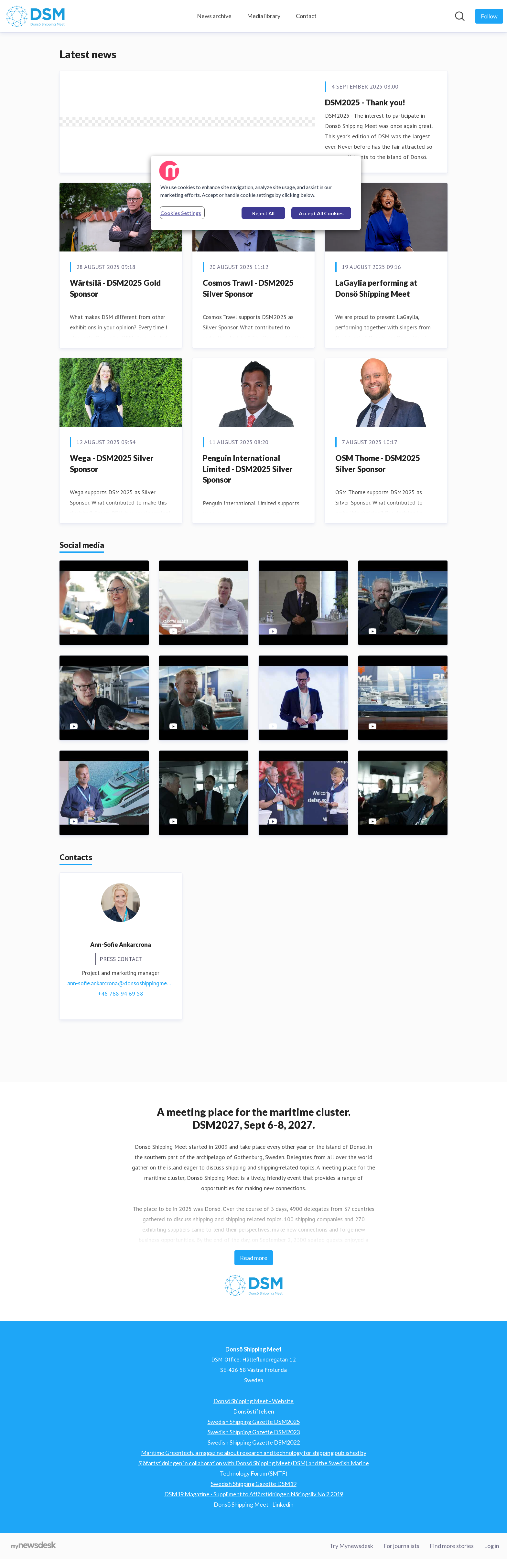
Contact (306, 15)
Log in (491, 1545)
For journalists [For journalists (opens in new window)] (401, 1545)
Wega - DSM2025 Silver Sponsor (112, 505)
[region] (256, 193)
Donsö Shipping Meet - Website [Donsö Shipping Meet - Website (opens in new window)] (253, 1400)
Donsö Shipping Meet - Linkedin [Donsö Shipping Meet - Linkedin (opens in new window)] (254, 1504)
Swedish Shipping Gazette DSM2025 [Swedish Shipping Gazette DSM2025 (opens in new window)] (254, 1421)
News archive (214, 15)
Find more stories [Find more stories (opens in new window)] (452, 1545)
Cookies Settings (180, 213)
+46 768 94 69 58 (120, 1035)
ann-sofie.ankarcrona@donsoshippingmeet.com (120, 1025)
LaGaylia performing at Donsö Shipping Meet (376, 330)
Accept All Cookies (321, 213)
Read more (253, 1257)
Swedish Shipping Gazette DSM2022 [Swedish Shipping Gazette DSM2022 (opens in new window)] (254, 1442)
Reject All (263, 213)
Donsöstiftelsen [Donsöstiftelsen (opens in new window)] (253, 1411)
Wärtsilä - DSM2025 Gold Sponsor (115, 330)
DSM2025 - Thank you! (365, 102)
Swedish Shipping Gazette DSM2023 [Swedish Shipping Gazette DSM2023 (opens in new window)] (254, 1432)
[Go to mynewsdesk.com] (33, 1546)
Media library (263, 15)
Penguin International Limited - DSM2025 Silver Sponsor (248, 510)
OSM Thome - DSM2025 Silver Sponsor (377, 505)
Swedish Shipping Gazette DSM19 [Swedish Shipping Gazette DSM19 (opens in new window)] (254, 1483)
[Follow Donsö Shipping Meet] (489, 16)
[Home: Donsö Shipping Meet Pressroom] (35, 16)
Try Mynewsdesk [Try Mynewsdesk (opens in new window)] (351, 1545)
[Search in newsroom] (460, 16)
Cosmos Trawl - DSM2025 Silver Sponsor (248, 330)
